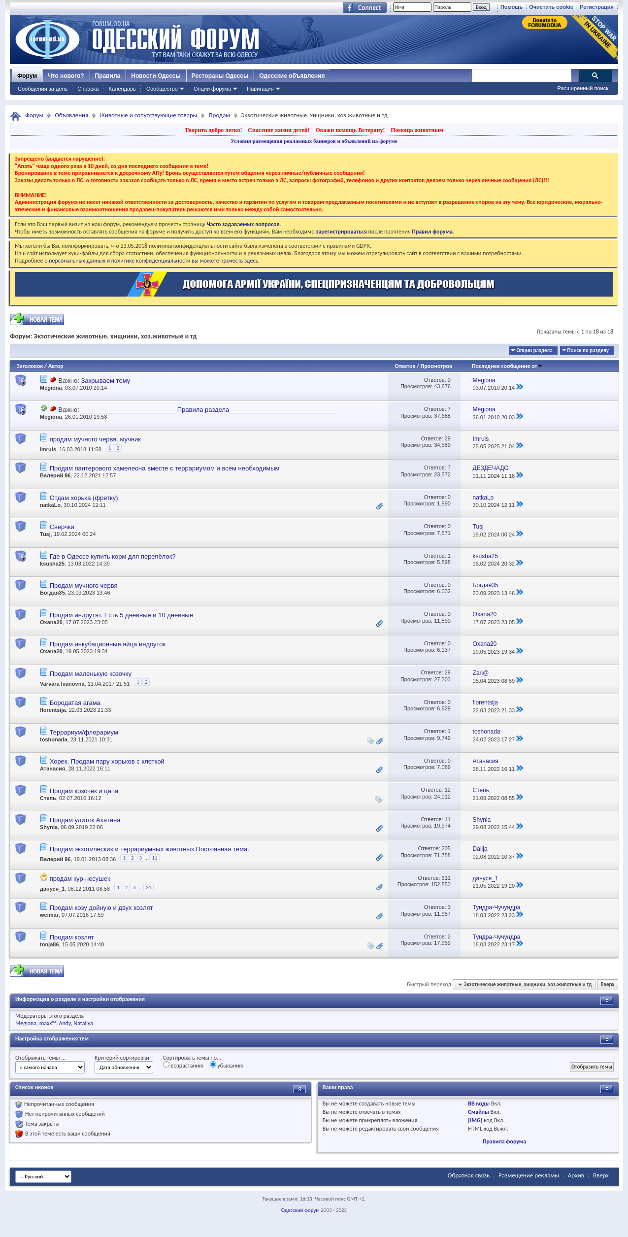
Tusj (45, 534)
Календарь (122, 89)
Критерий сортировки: (123, 1057)
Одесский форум (300, 1210)
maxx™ (47, 1023)
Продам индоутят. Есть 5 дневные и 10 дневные (121, 615)
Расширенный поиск (582, 88)
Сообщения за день (42, 89)
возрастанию (183, 1065)
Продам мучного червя (84, 585)
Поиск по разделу (588, 350)
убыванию (227, 1065)
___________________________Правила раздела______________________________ (208, 409)
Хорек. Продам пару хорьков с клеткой (107, 761)
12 (448, 790)
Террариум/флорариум (84, 732)
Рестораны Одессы (220, 75)
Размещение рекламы (528, 1175)
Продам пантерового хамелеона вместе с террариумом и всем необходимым (165, 468)
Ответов (405, 366)
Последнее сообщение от (507, 366)
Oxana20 (51, 622)
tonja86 (49, 944)
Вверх (607, 984)
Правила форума (504, 1141)
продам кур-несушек (80, 878)
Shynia (49, 827)
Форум (27, 75)
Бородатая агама (75, 702)
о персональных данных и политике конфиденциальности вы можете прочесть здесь (151, 260)
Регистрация (597, 7)
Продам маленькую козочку (91, 673)
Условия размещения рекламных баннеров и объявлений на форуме (314, 141)
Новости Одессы (155, 75)
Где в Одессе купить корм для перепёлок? (113, 556)
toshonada (53, 739)
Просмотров (436, 366)
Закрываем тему (105, 380)
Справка (88, 89)
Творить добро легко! (213, 130)
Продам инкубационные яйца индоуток (108, 644)
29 (448, 438)
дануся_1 (52, 889)
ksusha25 (52, 564)
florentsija (53, 710)
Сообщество (162, 89)
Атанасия (52, 768)
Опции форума (212, 89)
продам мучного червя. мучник (95, 439)
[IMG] (475, 1120)
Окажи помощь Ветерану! (350, 130)
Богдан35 (52, 593)
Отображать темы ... (40, 1057)
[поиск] (521, 76)
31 (148, 887)
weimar (49, 915)
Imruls (48, 449)
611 (446, 878)
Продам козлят (72, 937)
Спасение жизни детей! (278, 130)
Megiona (51, 388)
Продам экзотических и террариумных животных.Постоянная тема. (149, 849)
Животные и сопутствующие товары (148, 115)
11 (448, 819)
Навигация (260, 89)
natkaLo (50, 505)
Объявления (71, 115)
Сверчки (62, 527)
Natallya (83, 1023)
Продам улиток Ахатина (85, 820)
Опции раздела (534, 350)
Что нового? (66, 75)
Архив (576, 1175)
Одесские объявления (292, 75)
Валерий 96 (55, 475)
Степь (48, 798)
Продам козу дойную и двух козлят (101, 907)
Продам (219, 115)
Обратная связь (469, 1175)
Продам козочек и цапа (84, 791)
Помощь (511, 7)
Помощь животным (417, 130)
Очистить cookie (551, 7)
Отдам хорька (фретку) (84, 497)
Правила (108, 75)
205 (446, 848)
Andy (65, 1023)
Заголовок (30, 366)
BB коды (479, 1103)
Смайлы (478, 1111)
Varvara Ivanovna (62, 683)
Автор (56, 366)
